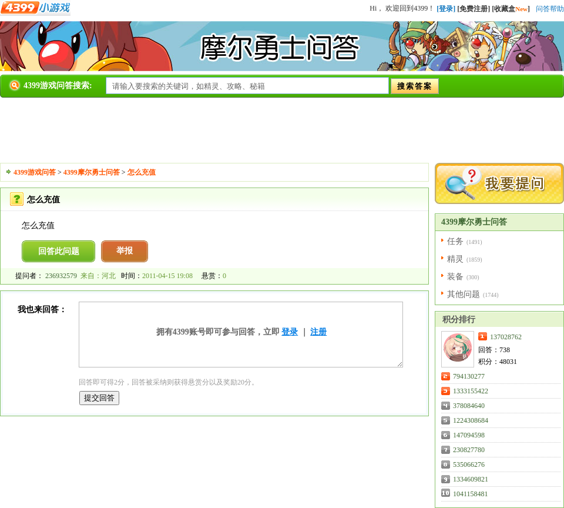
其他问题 (463, 294)
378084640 (469, 406)
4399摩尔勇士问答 (91, 172)
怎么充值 (141, 172)
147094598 (469, 435)
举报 (124, 250)
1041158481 (470, 494)
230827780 (469, 450)
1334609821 (470, 479)
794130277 (469, 376)
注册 (318, 331)
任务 (455, 241)
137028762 (506, 337)
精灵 (455, 259)
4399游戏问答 (35, 172)
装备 (455, 276)
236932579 (61, 276)
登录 (289, 331)
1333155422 (470, 391)
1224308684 (470, 420)
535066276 (469, 464)
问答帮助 (550, 9)
